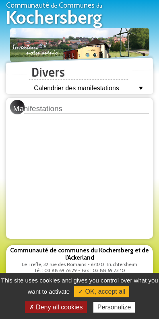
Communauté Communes (54, 14)
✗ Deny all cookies (56, 307)
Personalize (114, 307)
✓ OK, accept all (101, 291)
